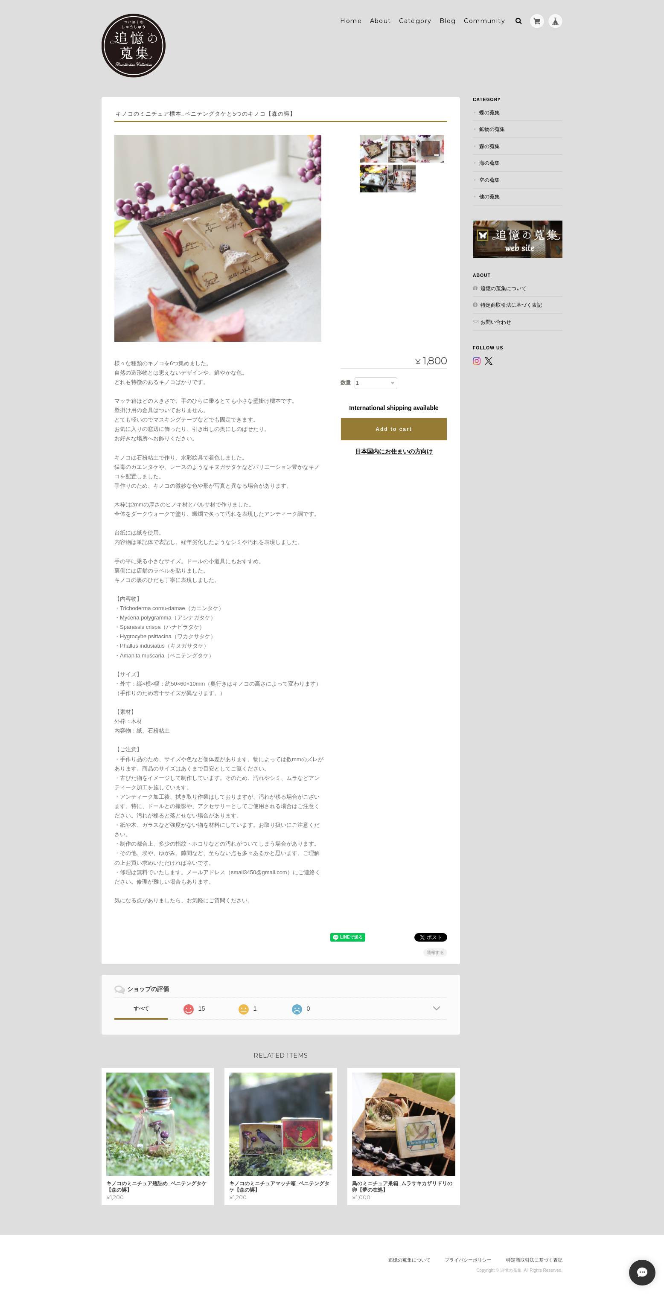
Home (351, 20)
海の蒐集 (489, 162)
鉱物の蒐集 (492, 128)
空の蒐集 (489, 179)
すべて (141, 1008)
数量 (346, 382)
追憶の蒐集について (504, 287)
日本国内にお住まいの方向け (394, 450)
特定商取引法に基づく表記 (511, 304)
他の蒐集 (489, 195)
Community (484, 20)
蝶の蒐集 (489, 111)
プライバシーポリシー (468, 1259)
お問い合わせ (496, 320)
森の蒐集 (489, 145)
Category (415, 20)
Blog (448, 20)
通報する (435, 951)
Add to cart (394, 428)
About (380, 20)
